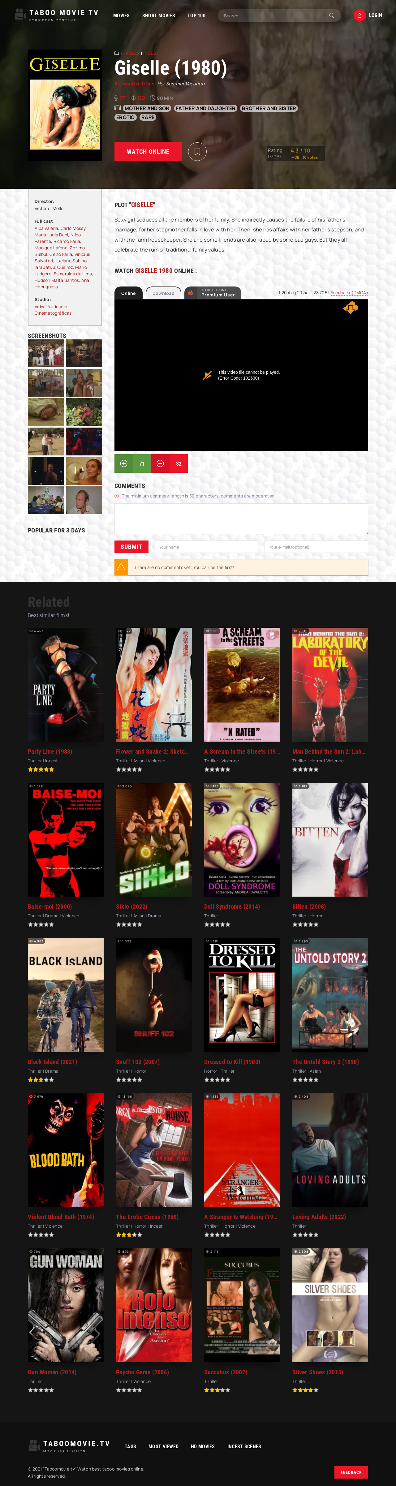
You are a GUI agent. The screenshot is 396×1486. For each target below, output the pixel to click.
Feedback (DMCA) (349, 292)
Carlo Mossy (73, 228)
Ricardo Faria (67, 241)
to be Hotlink (218, 293)
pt (123, 97)
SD (142, 97)
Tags (130, 1446)
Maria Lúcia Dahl (51, 235)
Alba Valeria (46, 228)
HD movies (203, 1446)
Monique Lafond (51, 248)
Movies (121, 16)
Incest (151, 53)
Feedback (351, 1472)
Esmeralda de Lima (73, 274)
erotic (125, 117)
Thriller (130, 53)
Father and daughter (205, 108)
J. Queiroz (63, 267)
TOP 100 (196, 16)
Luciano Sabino (71, 261)
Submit (131, 546)
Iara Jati (43, 267)
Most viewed (163, 1446)
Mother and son (147, 108)
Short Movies (158, 16)
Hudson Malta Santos (57, 280)
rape (147, 117)
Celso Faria (61, 254)
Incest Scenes (244, 1446)
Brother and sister (269, 108)
